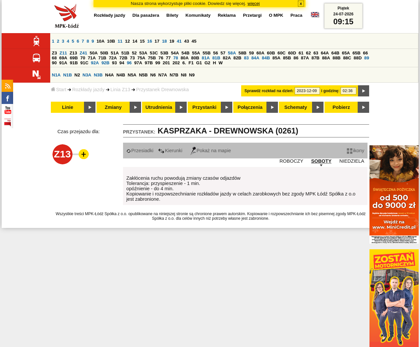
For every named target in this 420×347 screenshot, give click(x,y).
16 (149, 41)
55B (206, 53)
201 (166, 62)
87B (315, 57)
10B (111, 41)
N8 (183, 74)
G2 (207, 62)
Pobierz (341, 107)
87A (305, 57)
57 (222, 53)
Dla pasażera (146, 15)
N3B (98, 74)
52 (134, 53)
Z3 (54, 53)
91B (74, 62)
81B (216, 57)
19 (171, 41)
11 (119, 41)
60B (271, 53)
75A (141, 57)
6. (184, 62)
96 (129, 62)
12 (127, 41)
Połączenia (250, 107)
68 (54, 57)
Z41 (83, 53)
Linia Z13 (120, 89)
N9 (192, 74)
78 (175, 57)
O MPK (276, 15)
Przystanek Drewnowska (162, 89)
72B (123, 57)
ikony (355, 150)
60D (292, 53)
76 (160, 57)
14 (135, 41)
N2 (77, 74)
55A (196, 53)
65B (356, 53)
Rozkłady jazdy (88, 89)
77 (168, 57)
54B (185, 53)
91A (63, 62)
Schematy (295, 107)
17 (157, 41)
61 (301, 53)
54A (175, 53)
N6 (153, 74)
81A (206, 57)
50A (93, 53)
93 (114, 62)
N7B (174, 74)
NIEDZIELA (351, 161)
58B (242, 53)
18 (164, 41)
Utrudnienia (158, 107)
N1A (56, 74)
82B (237, 57)
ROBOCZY (291, 161)
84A (255, 57)
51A (115, 53)
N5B (143, 74)
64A (325, 53)
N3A (87, 74)
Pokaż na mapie (210, 150)
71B (102, 57)
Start (58, 89)
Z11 (63, 53)
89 (366, 57)
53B (164, 53)
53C (154, 53)
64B (335, 53)
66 (365, 53)
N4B (120, 74)
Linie (67, 107)
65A (346, 53)
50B (104, 53)
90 (54, 62)
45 (194, 41)
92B (105, 62)
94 (121, 62)
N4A (109, 74)
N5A (132, 74)
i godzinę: (330, 91)
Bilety (172, 15)
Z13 (73, 53)
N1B (67, 74)
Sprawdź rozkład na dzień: (269, 91)
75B (152, 57)
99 (157, 62)
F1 (191, 62)
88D (358, 57)
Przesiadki (140, 150)
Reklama (227, 15)
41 (179, 41)
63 (315, 53)
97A (138, 62)
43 (186, 41)
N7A (162, 74)
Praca (296, 15)
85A (276, 57)
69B (74, 57)
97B (149, 62)
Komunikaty (197, 15)
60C (281, 53)
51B (125, 53)
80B (195, 57)
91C (84, 62)
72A (113, 57)
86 (296, 57)
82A (227, 57)
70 (82, 57)
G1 (199, 62)
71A (91, 57)
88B (337, 57)
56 (215, 53)
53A (143, 53)
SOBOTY (321, 161)
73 (132, 57)
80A (184, 57)
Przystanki (204, 107)
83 (246, 57)
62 (308, 53)
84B (266, 57)
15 (142, 41)
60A (260, 53)
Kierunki (170, 150)
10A (100, 41)
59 (251, 53)
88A (326, 57)
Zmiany (113, 107)
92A (95, 62)
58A (232, 53)
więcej (254, 3)
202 (176, 62)
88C (347, 57)
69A (63, 57)
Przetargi (252, 15)
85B (287, 57)
